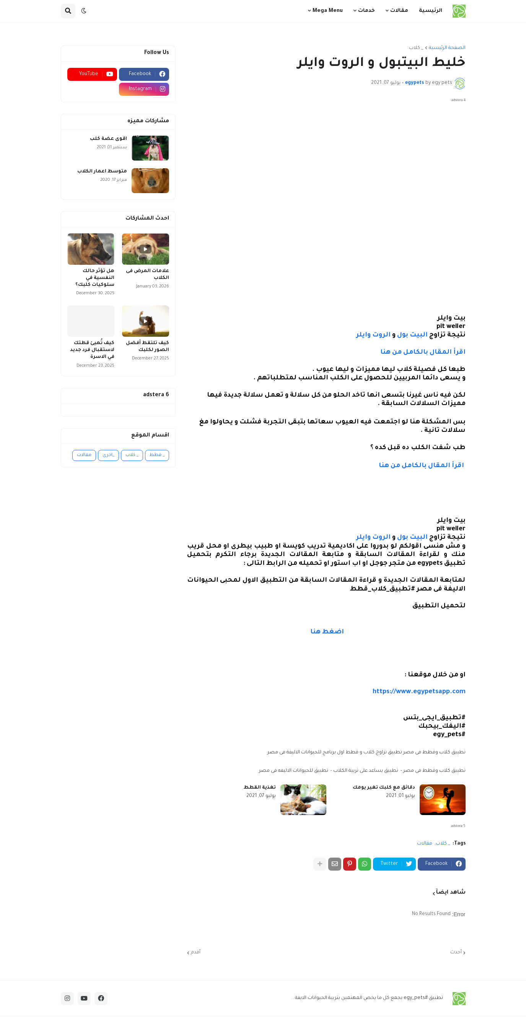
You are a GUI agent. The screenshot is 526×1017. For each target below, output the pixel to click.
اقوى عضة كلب (108, 139)
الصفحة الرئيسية (447, 48)
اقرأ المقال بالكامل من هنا (422, 352)
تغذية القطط (260, 788)
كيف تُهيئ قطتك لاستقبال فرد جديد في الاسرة (92, 350)
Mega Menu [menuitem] (328, 11)
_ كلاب (416, 48)
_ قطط (157, 455)
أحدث (456, 952)
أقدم (195, 952)
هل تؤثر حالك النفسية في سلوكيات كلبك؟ (94, 278)
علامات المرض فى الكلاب (147, 275)
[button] (83, 11)
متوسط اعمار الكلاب (102, 171)
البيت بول (412, 335)
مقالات (424, 843)
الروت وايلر (373, 335)
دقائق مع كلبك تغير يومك (384, 788)
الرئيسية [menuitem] (430, 11)
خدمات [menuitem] (366, 11)
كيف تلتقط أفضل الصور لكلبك (147, 347)
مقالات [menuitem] (399, 11)
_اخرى (108, 455)
